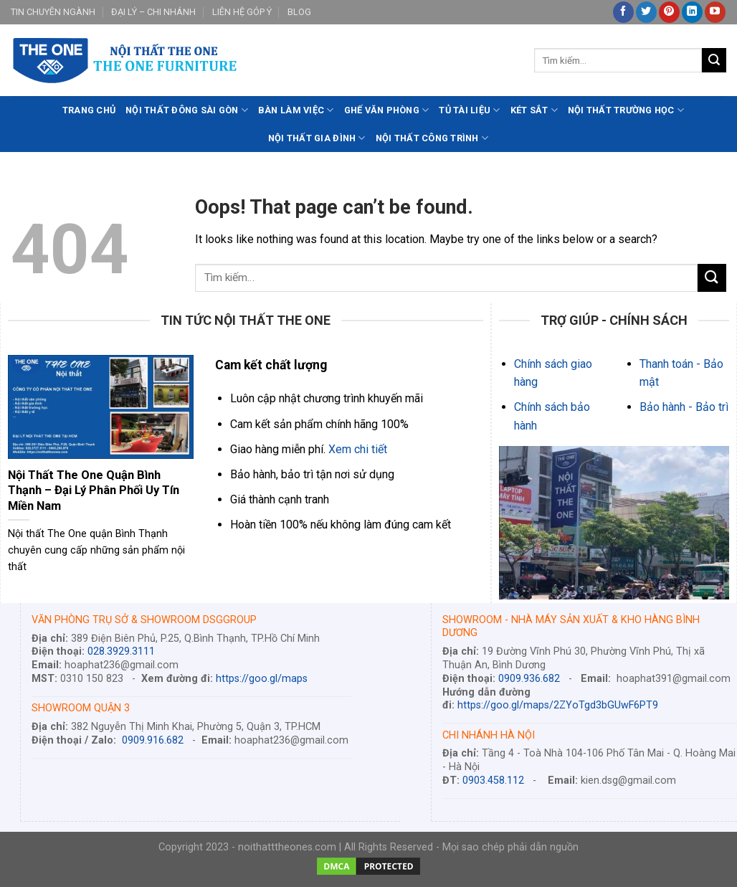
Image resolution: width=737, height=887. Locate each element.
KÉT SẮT (534, 110)
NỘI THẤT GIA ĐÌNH (317, 138)
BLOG (299, 11)
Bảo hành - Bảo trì (683, 407)
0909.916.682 (153, 740)
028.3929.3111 (121, 651)
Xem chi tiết (357, 449)
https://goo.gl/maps (262, 679)
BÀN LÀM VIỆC (296, 110)
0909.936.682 (529, 679)
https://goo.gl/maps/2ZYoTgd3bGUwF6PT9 (557, 705)
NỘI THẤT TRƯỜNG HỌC (626, 110)
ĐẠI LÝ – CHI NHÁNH (153, 11)
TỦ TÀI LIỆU (469, 110)
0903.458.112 (493, 780)
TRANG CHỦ (88, 110)
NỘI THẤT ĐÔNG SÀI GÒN (186, 110)
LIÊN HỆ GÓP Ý (242, 11)
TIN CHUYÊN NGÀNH (53, 11)
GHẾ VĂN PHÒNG (386, 110)
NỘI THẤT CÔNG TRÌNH (432, 138)
